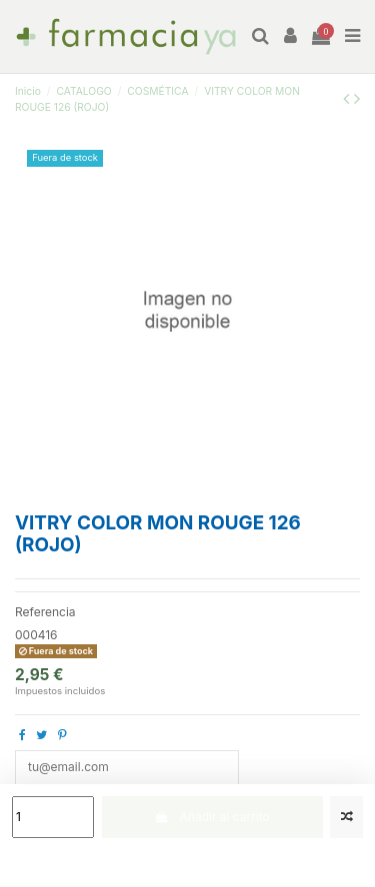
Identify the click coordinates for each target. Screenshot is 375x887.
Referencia (45, 611)
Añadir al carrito (212, 816)
